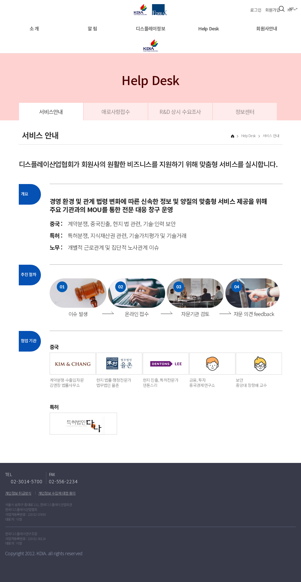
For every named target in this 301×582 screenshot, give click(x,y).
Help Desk (208, 28)
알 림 (92, 28)
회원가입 (272, 9)
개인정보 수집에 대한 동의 (57, 493)
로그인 (255, 9)
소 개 (34, 28)
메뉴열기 (9, 7)
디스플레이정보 (150, 28)
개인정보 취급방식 (18, 493)
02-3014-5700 (26, 481)
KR (290, 9)
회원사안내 (266, 28)
